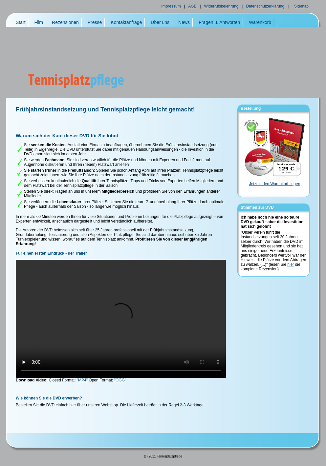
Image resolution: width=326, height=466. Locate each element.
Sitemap (301, 6)
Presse (95, 22)
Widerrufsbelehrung (221, 6)
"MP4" (82, 380)
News (184, 22)
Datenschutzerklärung (265, 6)
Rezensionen (65, 22)
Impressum (171, 6)
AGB (192, 6)
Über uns (160, 22)
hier (72, 405)
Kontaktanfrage (126, 22)
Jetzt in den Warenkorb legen (274, 184)
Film (38, 22)
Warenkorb (260, 22)
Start (21, 22)
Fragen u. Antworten (219, 22)
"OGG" (120, 380)
